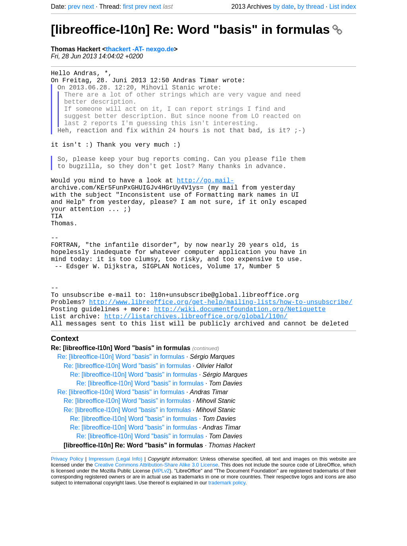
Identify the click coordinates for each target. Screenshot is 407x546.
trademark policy (226, 540)
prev (74, 6)
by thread (310, 6)
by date (283, 6)
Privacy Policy (67, 516)
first (128, 6)
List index (342, 6)
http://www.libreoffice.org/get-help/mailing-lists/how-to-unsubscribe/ (220, 354)
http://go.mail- (205, 205)
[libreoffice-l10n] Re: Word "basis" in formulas (196, 29)
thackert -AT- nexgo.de (140, 49)
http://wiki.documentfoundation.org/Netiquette (240, 362)
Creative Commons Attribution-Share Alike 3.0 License (156, 522)
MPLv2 (162, 528)
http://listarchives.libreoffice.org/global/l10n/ (195, 371)
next (88, 6)
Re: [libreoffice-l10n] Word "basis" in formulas (120, 413)
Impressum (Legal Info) (115, 516)
